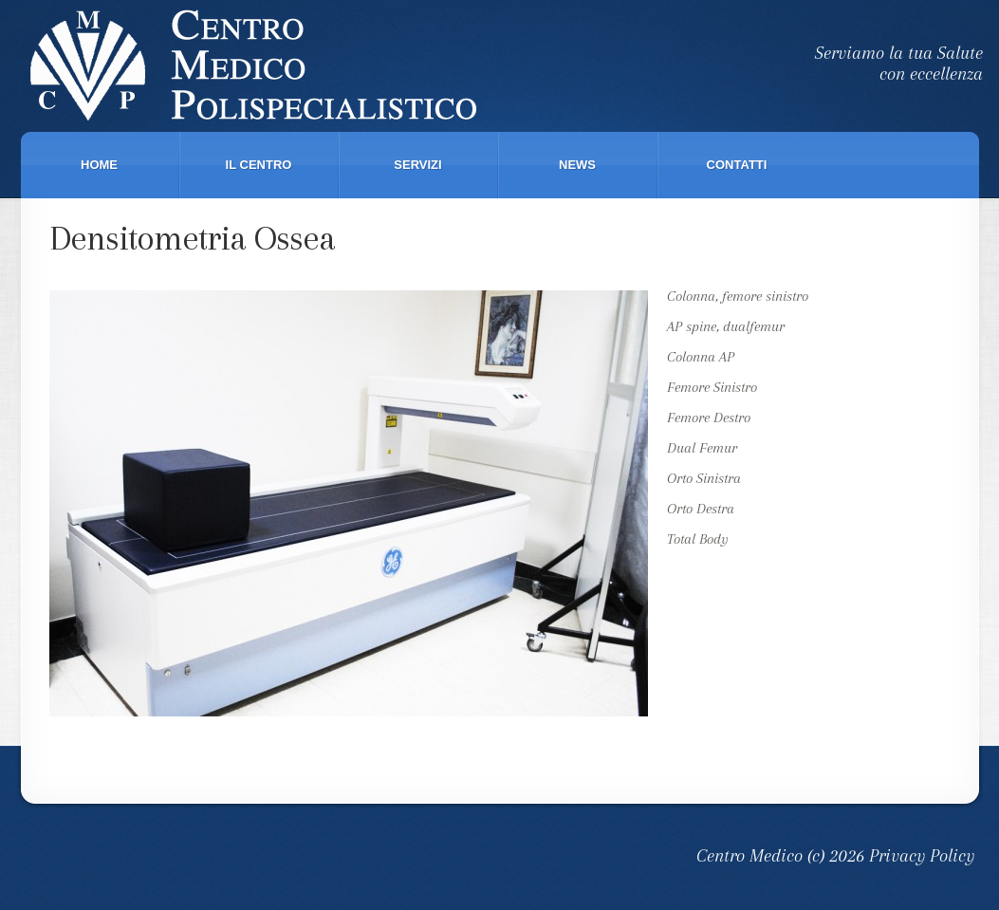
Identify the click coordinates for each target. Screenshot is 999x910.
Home (99, 165)
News (577, 165)
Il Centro (259, 165)
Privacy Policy (921, 855)
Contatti (737, 165)
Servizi (417, 165)
